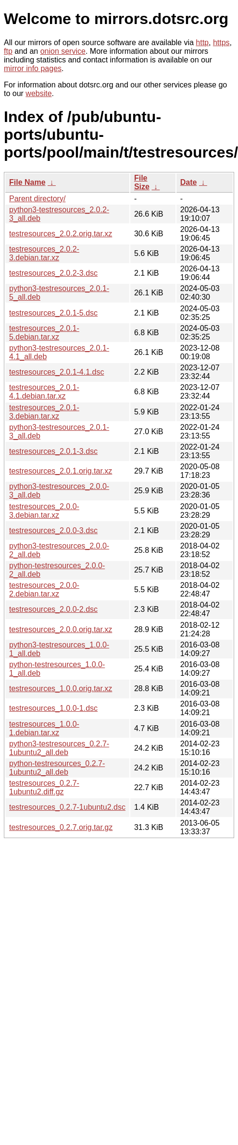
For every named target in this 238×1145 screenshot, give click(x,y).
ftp (8, 51)
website (38, 93)
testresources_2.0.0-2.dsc (53, 609)
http (202, 42)
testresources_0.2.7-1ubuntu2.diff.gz (44, 787)
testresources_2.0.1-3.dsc (53, 451)
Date (188, 182)
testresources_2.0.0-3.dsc (53, 530)
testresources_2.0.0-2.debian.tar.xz (44, 589)
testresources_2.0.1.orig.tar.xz (60, 471)
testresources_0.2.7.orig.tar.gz (61, 827)
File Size (142, 182)
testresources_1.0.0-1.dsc (53, 708)
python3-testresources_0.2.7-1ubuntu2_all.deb (59, 748)
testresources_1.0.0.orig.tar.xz (60, 688)
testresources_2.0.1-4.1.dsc (56, 372)
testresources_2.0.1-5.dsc (53, 313)
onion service (63, 51)
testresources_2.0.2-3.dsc (53, 273)
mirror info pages (33, 68)
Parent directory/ (37, 199)
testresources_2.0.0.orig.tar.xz (60, 629)
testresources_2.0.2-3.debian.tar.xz (44, 253)
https (221, 42)
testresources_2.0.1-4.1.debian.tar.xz (44, 391)
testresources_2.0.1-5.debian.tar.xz (44, 332)
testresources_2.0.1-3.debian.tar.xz (44, 411)
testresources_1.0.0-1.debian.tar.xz (44, 728)
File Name (27, 182)
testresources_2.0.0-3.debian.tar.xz (44, 510)
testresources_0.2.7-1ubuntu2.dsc (67, 807)
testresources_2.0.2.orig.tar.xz (60, 234)
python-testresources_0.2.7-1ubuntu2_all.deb (57, 767)
